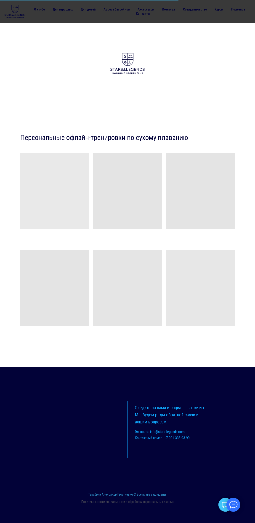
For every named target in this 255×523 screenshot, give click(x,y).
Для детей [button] (88, 9)
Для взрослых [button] (63, 9)
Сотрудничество (195, 9)
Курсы (219, 9)
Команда (168, 9)
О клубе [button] (39, 9)
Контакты (143, 14)
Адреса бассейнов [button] (117, 9)
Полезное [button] (238, 9)
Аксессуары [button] (146, 9)
